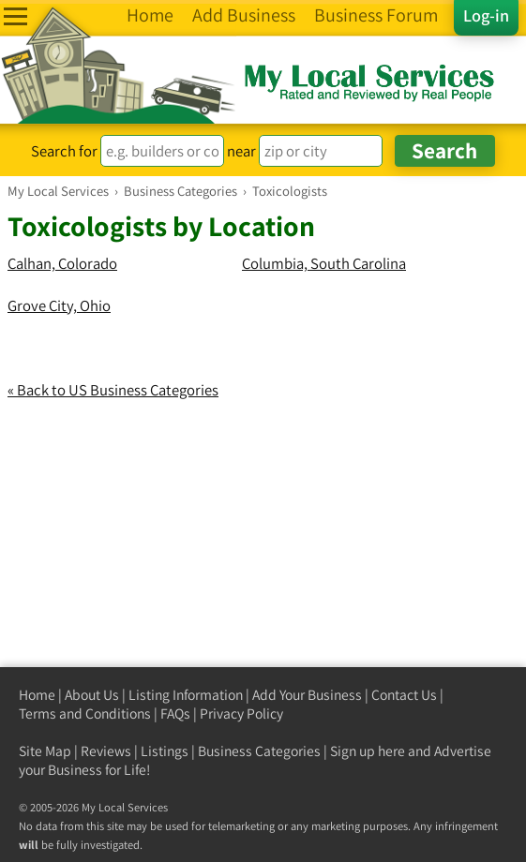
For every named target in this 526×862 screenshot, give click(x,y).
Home (37, 695)
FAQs (175, 713)
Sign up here (367, 751)
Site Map (45, 751)
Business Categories (259, 751)
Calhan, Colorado (62, 263)
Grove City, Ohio (59, 305)
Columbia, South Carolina (324, 263)
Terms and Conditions (85, 713)
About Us (92, 695)
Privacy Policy (241, 713)
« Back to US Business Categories (113, 389)
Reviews (106, 751)
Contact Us (404, 695)
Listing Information (185, 695)
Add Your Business (307, 695)
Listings (164, 751)
